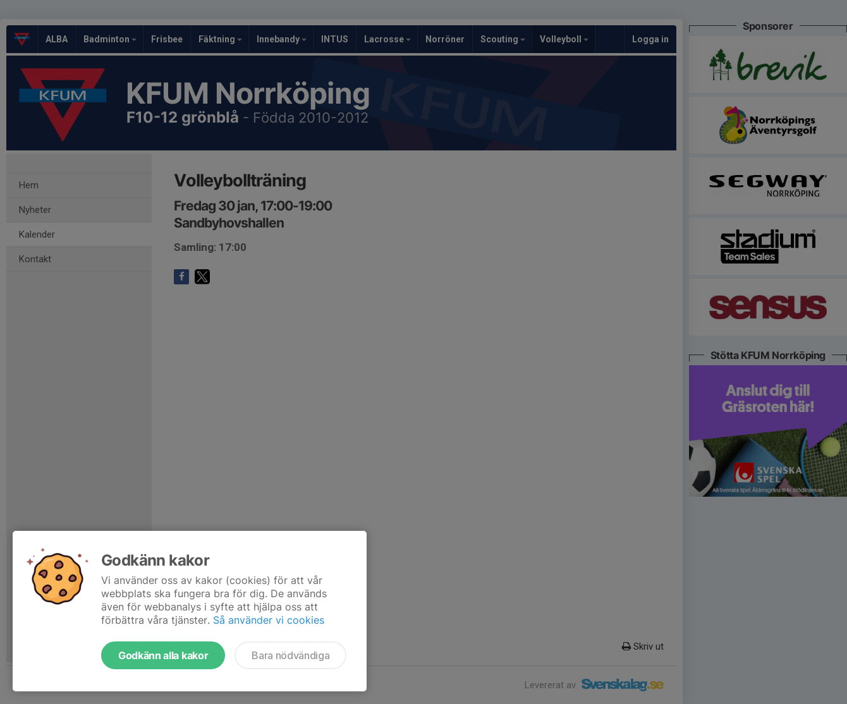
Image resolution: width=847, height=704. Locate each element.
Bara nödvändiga (290, 655)
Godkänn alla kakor (163, 655)
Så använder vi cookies (268, 620)
